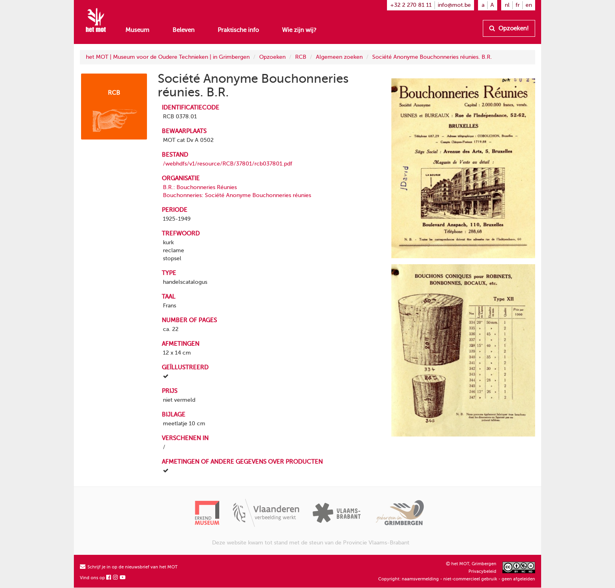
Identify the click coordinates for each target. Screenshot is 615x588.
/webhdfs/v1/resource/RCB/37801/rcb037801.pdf (227, 164)
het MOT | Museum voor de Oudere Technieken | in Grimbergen (168, 57)
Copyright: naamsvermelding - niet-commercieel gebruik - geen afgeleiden (456, 579)
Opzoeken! (509, 28)
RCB (300, 57)
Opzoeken (272, 57)
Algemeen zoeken (339, 57)
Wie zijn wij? (299, 30)
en (529, 5)
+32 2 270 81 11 (411, 5)
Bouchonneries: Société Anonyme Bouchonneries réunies (237, 195)
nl (507, 5)
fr (518, 5)
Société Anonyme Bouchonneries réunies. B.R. (432, 57)
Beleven (183, 30)
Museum (137, 30)
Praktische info (238, 30)
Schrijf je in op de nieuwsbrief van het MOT (129, 567)
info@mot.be (454, 5)
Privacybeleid (482, 571)
